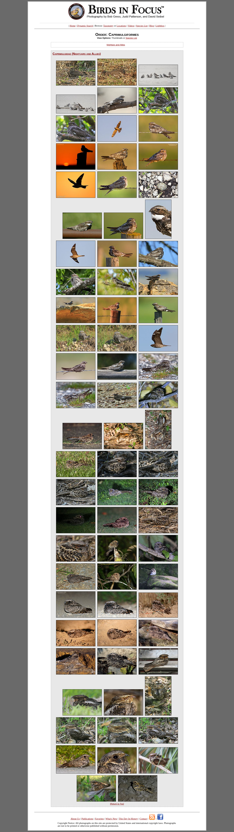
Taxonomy (108, 25)
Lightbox (160, 25)
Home (72, 25)
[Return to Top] (117, 804)
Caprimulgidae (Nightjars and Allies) (77, 53)
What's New (111, 818)
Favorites (99, 818)
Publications (87, 818)
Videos (131, 25)
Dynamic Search (85, 25)
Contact (143, 818)
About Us (75, 818)
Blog (151, 25)
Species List (142, 25)
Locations (121, 25)
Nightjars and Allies (116, 45)
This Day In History (128, 818)
